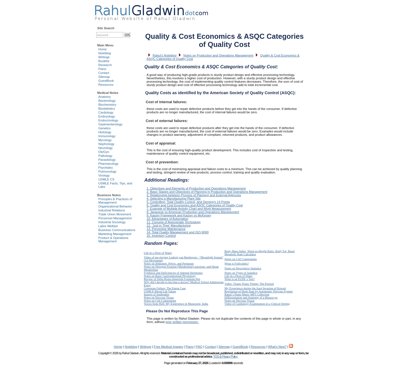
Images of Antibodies (156, 294)
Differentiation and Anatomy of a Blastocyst (250, 297)
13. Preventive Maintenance (166, 229)
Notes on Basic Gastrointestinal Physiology (170, 275)
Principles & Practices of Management (115, 200)
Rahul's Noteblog (164, 55)
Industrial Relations (111, 210)
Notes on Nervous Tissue (159, 297)
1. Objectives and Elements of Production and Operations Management (196, 188)
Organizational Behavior (115, 206)
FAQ (199, 346)
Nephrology (106, 144)
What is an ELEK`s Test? (239, 279)
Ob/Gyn (103, 151)
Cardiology (105, 112)
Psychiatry (105, 167)
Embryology (106, 116)
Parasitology (107, 159)
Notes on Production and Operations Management (218, 55)
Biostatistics (106, 108)
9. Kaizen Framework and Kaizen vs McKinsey (179, 215)
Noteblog (104, 53)
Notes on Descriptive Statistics (242, 268)
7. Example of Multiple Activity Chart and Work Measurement (189, 208)
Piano (102, 69)
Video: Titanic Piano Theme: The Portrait (249, 283)
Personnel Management (115, 218)
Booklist (103, 61)
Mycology (105, 140)
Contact (103, 72)
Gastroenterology (110, 124)
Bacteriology (107, 100)
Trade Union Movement (114, 214)
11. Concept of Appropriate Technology (174, 222)
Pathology (105, 155)
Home (102, 49)
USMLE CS (106, 179)
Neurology (105, 148)
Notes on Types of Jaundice (240, 272)
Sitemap (104, 76)
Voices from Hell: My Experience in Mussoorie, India (176, 303)
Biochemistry (107, 104)
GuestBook (106, 80)
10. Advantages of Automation (168, 218)
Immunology (107, 136)
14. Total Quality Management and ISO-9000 (178, 232)
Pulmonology (107, 171)
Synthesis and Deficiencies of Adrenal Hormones (173, 272)
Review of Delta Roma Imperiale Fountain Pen (172, 279)
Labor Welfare (108, 226)
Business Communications (117, 230)
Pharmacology (108, 163)
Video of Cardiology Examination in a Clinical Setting (257, 303)
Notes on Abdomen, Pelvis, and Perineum (169, 263)
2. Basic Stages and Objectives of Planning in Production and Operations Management (207, 191)
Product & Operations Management (113, 239)
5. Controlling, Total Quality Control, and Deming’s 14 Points (188, 202)
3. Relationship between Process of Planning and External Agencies (194, 195)
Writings (104, 57)
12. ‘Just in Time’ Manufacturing (169, 225)
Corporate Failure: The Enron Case (165, 288)
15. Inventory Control (161, 235)
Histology (104, 132)
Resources (105, 84)
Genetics (104, 128)
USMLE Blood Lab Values (160, 291)
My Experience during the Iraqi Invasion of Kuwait (255, 288)
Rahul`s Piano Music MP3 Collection (246, 294)
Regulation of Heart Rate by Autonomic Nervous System (258, 291)
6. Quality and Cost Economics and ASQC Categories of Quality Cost (195, 205)
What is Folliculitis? (236, 263)
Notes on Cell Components (240, 259)
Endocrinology (108, 120)
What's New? (277, 346)
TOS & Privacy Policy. (225, 356)
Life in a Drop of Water (158, 252)
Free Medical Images (168, 346)
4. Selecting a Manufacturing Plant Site (174, 198)
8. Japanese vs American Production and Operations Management (193, 212)
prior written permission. (182, 322)
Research (105, 65)
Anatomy (104, 96)
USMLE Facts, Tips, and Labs (115, 185)
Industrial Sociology (112, 222)
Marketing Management (115, 234)
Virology (104, 175)
